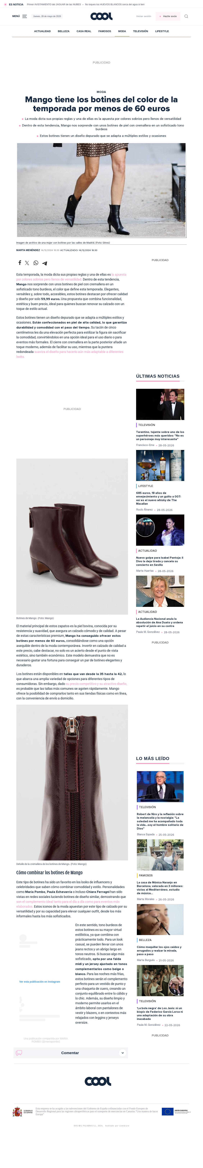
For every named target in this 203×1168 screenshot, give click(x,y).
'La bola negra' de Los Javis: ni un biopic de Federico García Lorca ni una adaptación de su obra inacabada (160, 1013)
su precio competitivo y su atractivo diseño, (96, 684)
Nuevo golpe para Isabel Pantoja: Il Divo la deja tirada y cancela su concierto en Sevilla (159, 561)
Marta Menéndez (28, 250)
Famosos (105, 31)
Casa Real (84, 31)
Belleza (64, 31)
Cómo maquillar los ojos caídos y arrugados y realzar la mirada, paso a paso (159, 950)
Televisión (140, 31)
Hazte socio (170, 16)
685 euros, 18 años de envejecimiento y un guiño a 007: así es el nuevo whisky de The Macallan (158, 498)
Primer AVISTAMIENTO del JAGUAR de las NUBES (54, 4)
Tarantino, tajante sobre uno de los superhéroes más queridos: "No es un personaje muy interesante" (160, 435)
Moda (122, 31)
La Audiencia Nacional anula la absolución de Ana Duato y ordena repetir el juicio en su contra (159, 622)
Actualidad (42, 31)
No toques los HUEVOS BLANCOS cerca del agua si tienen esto (118, 4)
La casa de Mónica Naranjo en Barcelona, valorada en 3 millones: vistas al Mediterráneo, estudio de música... (160, 888)
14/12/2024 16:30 (50, 250)
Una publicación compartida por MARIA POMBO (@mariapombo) (46, 1040)
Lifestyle (162, 31)
